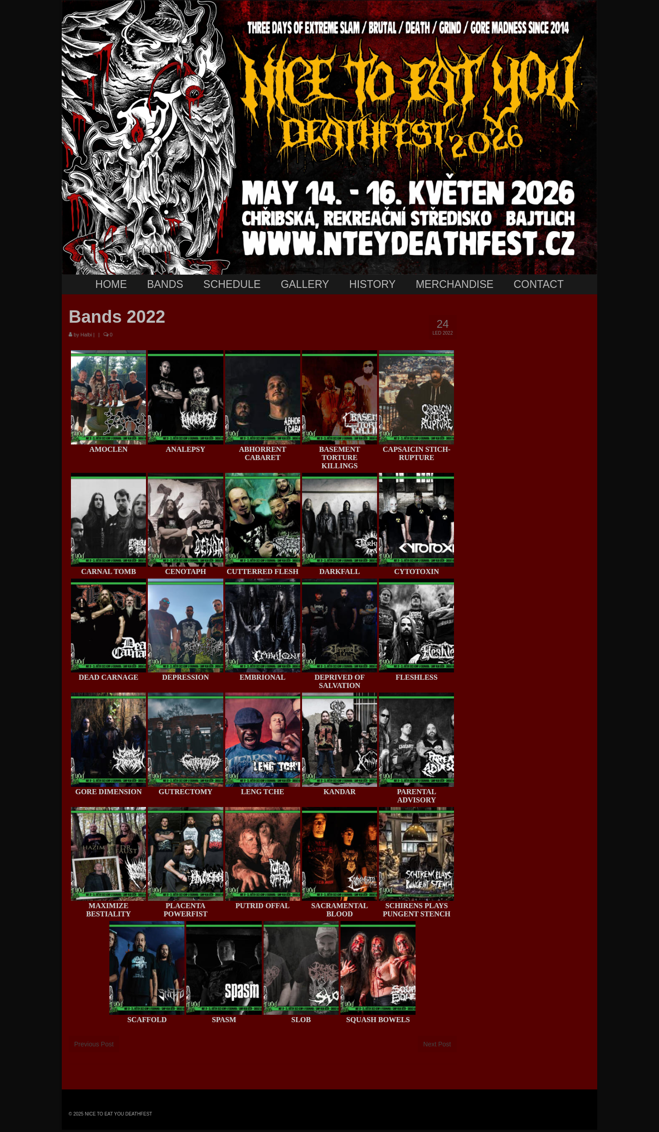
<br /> (530, 469)
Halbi (86, 334)
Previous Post (93, 1044)
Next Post (437, 1044)
